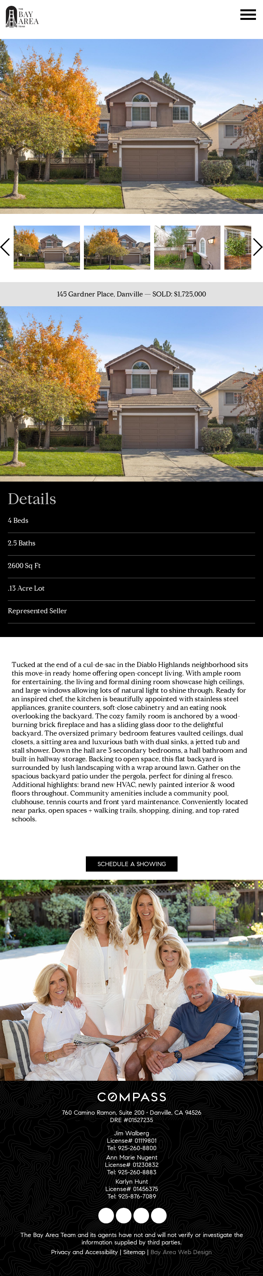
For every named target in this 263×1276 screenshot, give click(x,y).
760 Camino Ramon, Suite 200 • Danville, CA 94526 (131, 1112)
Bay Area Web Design (181, 1252)
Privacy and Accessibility (84, 1252)
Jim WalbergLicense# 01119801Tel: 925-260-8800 (131, 1141)
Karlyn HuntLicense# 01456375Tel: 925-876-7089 (131, 1189)
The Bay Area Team (22, 16)
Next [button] (257, 247)
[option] (47, 247)
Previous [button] (6, 247)
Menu (248, 14)
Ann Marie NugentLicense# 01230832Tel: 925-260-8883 (131, 1165)
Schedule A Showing (132, 864)
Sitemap (134, 1252)
